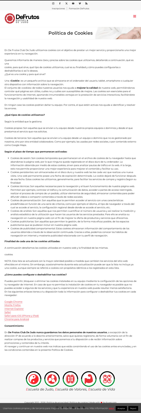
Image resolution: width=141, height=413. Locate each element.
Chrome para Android (17, 319)
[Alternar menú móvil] (134, 16)
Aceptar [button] (121, 408)
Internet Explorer (14, 308)
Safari (8, 312)
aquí (111, 408)
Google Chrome (13, 301)
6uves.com (111, 402)
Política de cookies (79, 402)
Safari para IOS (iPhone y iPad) (22, 315)
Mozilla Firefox (13, 305)
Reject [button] (133, 408)
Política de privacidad (57, 402)
